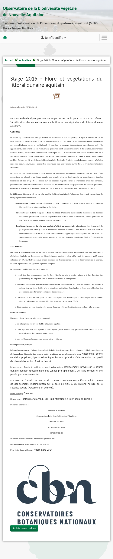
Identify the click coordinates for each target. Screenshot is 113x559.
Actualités (25, 60)
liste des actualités (24, 528)
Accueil (9, 60)
